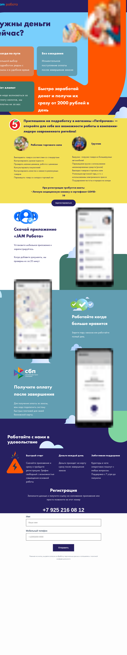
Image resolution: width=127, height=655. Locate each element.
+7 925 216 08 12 (63, 510)
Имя (28, 516)
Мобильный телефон (36, 531)
